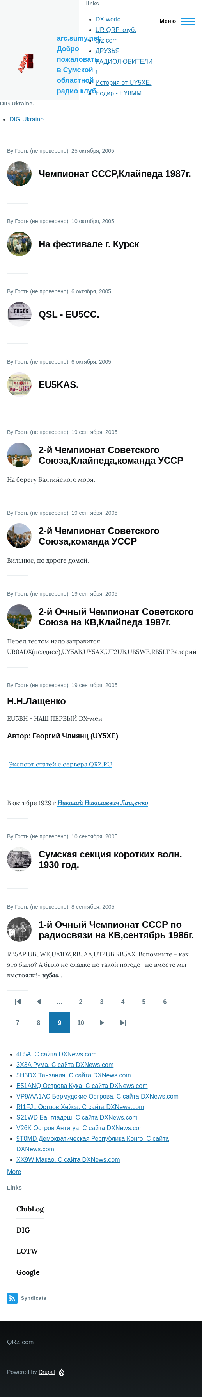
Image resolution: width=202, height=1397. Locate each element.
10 (84, 1025)
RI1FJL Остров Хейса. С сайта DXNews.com (80, 1107)
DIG (23, 1230)
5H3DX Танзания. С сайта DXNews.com (73, 1075)
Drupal (47, 1372)
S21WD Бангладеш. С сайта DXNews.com (77, 1117)
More (14, 1171)
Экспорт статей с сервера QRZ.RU (60, 764)
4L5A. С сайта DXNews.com (56, 1054)
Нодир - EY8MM (119, 93)
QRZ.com (20, 1342)
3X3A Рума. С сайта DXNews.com (64, 1064)
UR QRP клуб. (116, 30)
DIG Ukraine (26, 119)
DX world (108, 19)
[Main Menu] (174, 21)
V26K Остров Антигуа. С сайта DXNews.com (80, 1128)
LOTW (27, 1251)
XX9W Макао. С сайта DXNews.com (68, 1159)
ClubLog (30, 1208)
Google (28, 1272)
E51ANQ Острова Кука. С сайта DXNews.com (82, 1086)
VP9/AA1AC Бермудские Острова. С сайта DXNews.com (97, 1096)
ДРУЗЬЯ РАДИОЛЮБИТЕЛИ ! (124, 61)
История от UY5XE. (124, 82)
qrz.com (107, 40)
